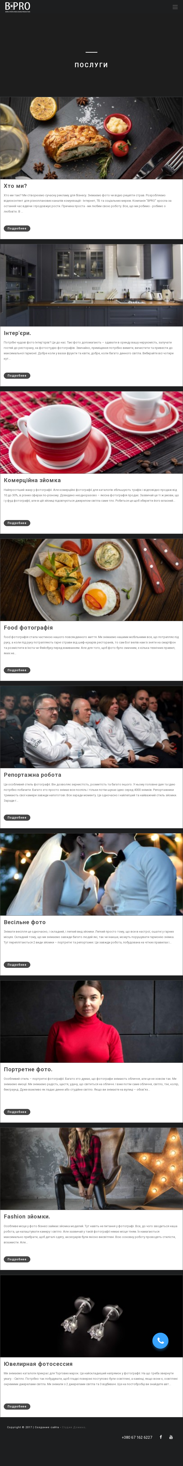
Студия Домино (73, 1427)
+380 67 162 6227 (137, 1437)
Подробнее (15, 228)
